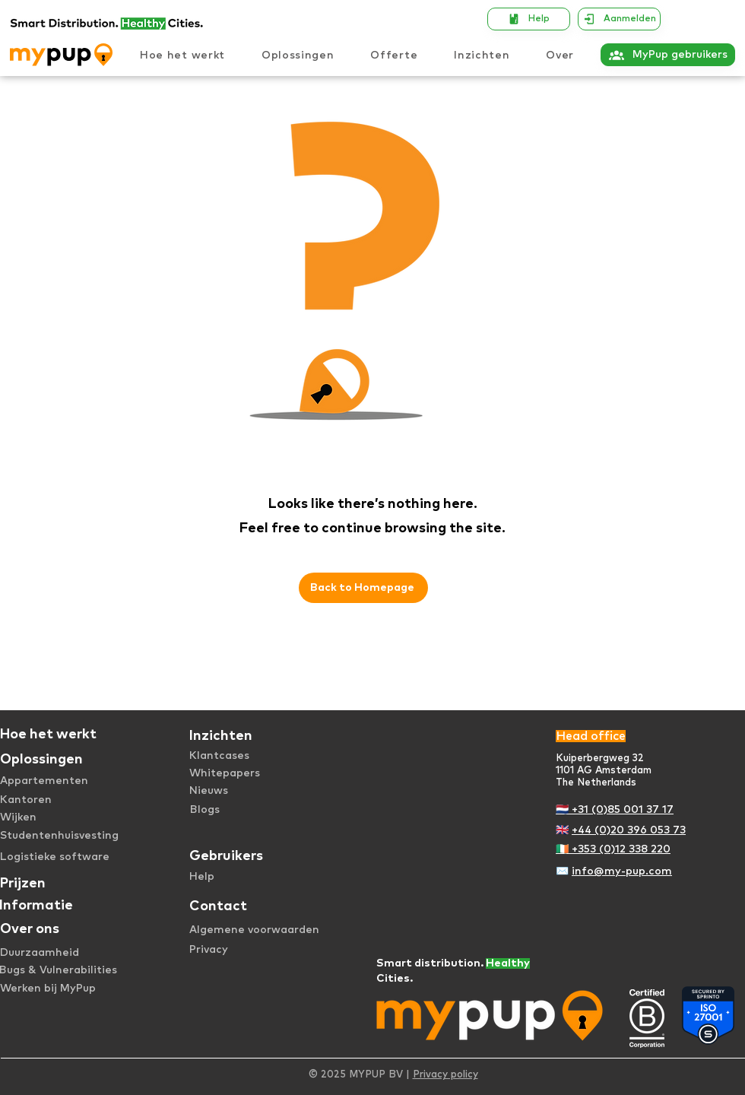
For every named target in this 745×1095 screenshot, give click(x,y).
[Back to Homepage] (363, 588)
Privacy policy (445, 1075)
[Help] (528, 19)
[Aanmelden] (619, 19)
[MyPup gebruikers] (668, 54)
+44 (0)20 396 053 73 (629, 830)
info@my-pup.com (622, 871)
